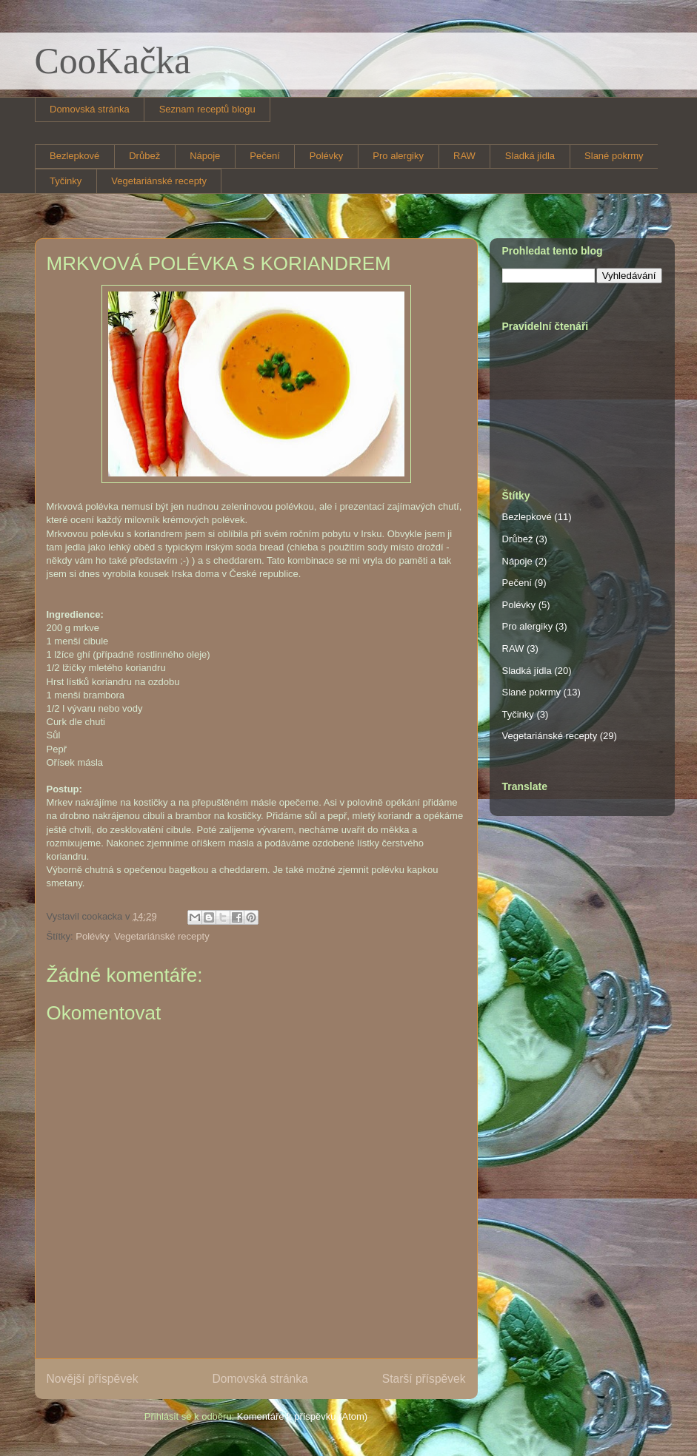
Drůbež (144, 155)
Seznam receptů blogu (207, 109)
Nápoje (205, 155)
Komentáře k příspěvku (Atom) (302, 1416)
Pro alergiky (398, 155)
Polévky (327, 155)
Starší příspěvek (424, 1378)
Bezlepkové (74, 155)
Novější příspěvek (93, 1378)
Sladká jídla (530, 155)
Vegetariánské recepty (159, 180)
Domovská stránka (90, 109)
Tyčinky (65, 180)
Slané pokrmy (613, 155)
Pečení (264, 155)
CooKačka (113, 60)
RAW (464, 155)
